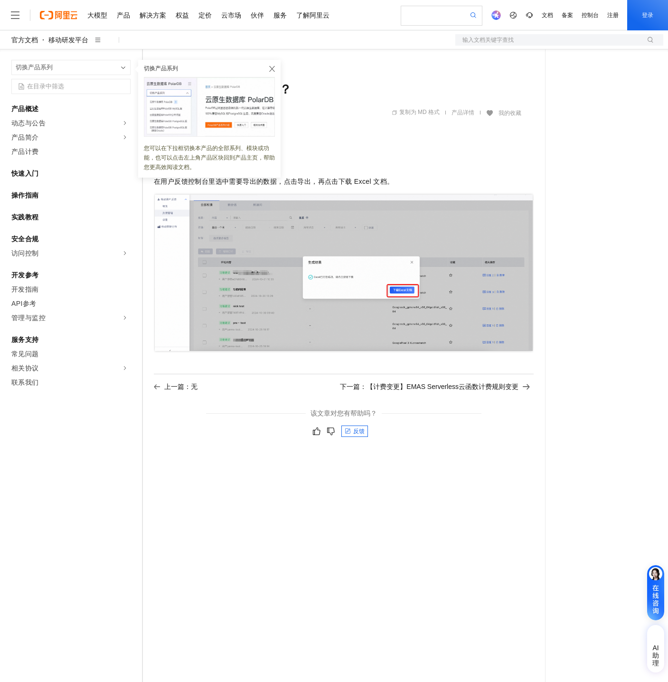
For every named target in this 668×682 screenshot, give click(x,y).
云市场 (231, 15)
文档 (547, 15)
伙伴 (257, 15)
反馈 (355, 431)
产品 (123, 15)
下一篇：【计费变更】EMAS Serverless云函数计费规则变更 (435, 386)
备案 (567, 15)
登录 (647, 15)
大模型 (97, 15)
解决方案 (153, 15)
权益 (182, 15)
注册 (613, 15)
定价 (205, 15)
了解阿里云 (312, 15)
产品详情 (463, 112)
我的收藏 (510, 113)
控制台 (590, 15)
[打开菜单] (15, 15)
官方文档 (24, 40)
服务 (280, 15)
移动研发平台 (68, 40)
